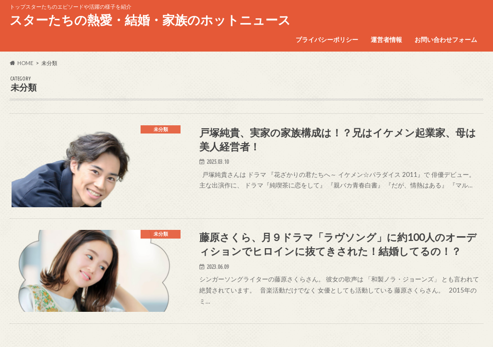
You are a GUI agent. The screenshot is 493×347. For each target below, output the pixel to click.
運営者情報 (386, 39)
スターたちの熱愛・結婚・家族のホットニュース (150, 19)
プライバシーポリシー (327, 39)
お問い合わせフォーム (446, 39)
